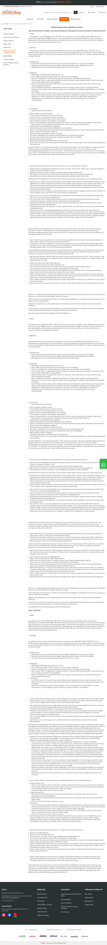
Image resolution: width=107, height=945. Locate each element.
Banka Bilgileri (7, 56)
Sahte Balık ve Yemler (44, 905)
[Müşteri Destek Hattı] (17, 6)
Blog (91, 6)
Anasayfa (5, 24)
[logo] (11, 12)
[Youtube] (15, 915)
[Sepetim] (101, 12)
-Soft (43, 943)
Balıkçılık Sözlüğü (43, 915)
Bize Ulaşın (88, 894)
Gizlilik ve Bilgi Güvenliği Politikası (10, 63)
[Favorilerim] (80, 12)
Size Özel (64, 19)
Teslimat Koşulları (8, 34)
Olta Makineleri (42, 897)
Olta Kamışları (42, 894)
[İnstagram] (4, 915)
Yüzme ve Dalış (52, 19)
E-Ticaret (47, 943)
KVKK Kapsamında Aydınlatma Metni (9, 51)
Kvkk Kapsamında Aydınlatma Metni (71, 895)
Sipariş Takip (100, 6)
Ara (75, 12)
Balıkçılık (30, 19)
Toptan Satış (7, 44)
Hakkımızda (7, 47)
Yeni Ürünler (75, 19)
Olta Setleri (41, 901)
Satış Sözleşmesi (8, 40)
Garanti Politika (66, 903)
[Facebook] (9, 915)
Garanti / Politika (8, 59)
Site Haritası (65, 912)
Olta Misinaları (42, 912)
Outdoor (40, 19)
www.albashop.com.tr (65, 38)
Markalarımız (89, 901)
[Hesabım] (91, 12)
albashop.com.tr (35, 185)
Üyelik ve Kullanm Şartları (11, 37)
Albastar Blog (41, 908)
